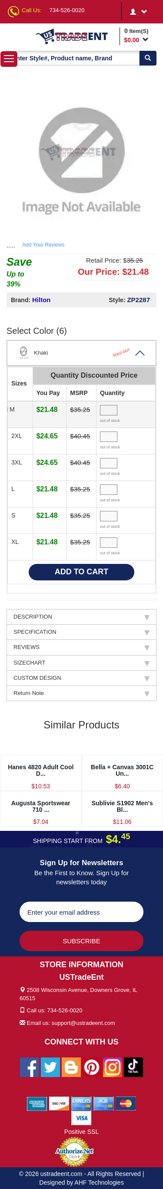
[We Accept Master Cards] (126, 1103)
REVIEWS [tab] (81, 647)
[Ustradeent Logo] (76, 36)
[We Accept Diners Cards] (81, 1103)
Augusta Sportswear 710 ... (40, 806)
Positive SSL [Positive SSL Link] (81, 1131)
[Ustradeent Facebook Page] (29, 1066)
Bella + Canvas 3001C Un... (122, 770)
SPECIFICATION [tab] (81, 632)
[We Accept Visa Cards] (81, 1117)
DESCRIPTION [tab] (81, 616)
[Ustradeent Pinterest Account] (91, 1066)
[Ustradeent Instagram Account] (112, 1066)
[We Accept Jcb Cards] (103, 1103)
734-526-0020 (67, 10)
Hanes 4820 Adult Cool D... (40, 770)
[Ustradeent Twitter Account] (50, 1066)
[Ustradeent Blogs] (71, 1066)
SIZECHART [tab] (81, 662)
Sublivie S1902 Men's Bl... (122, 806)
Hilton (41, 299)
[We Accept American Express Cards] (37, 1103)
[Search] (147, 58)
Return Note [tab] (81, 693)
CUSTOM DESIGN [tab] (81, 678)
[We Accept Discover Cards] (59, 1103)
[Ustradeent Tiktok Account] (133, 1066)
